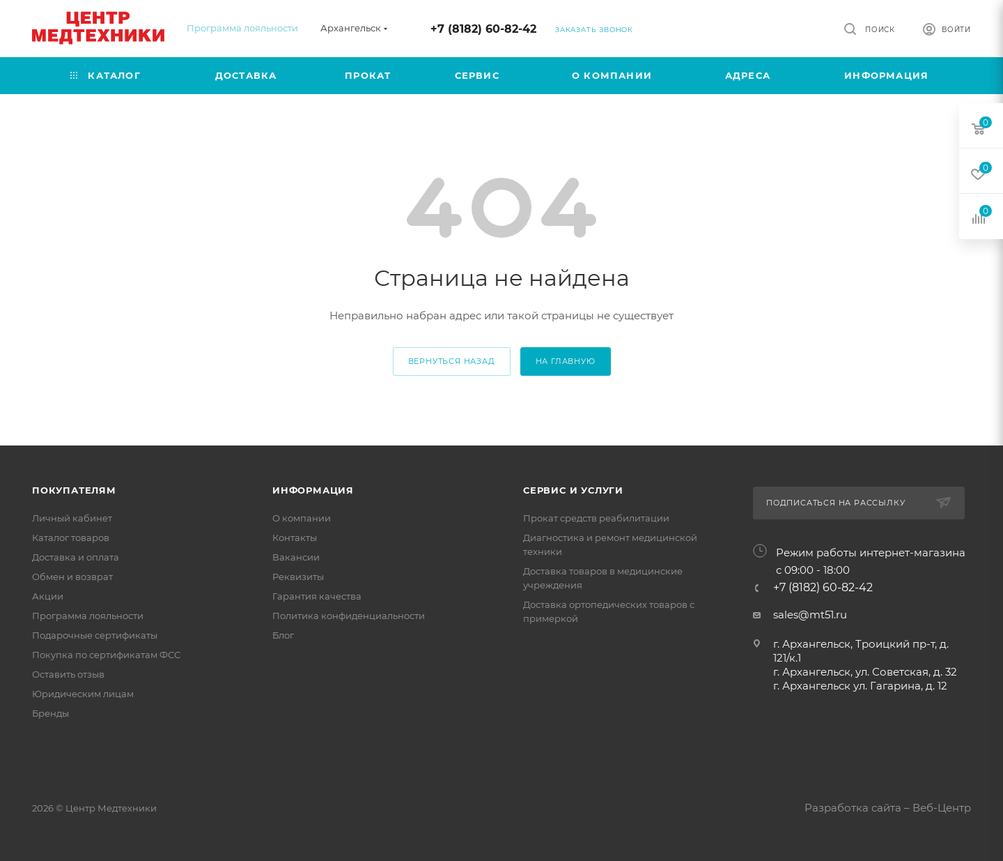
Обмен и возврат (72, 576)
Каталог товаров (70, 537)
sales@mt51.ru (810, 614)
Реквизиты (298, 576)
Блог (283, 635)
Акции (47, 596)
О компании (301, 518)
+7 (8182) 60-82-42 (483, 29)
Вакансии (296, 557)
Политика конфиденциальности (348, 615)
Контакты (294, 537)
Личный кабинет (72, 518)
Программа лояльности (242, 27)
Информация (313, 490)
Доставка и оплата (75, 557)
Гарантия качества (316, 596)
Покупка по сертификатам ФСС (106, 654)
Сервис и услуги (573, 490)
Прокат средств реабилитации (596, 518)
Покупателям (74, 490)
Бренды (50, 713)
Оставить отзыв (68, 674)
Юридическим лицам (83, 693)
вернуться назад (451, 361)
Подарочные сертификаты (94, 635)
